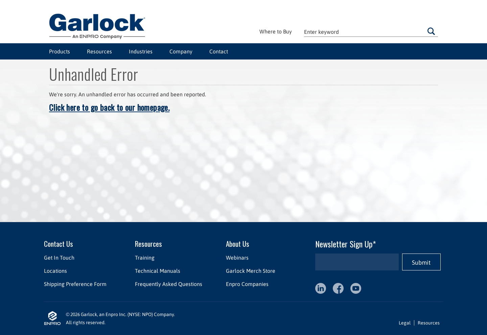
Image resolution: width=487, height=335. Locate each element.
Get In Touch (59, 258)
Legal (405, 323)
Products (59, 51)
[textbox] (371, 32)
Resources (99, 51)
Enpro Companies (247, 284)
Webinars (237, 258)
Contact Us (58, 243)
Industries (141, 51)
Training (145, 258)
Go (431, 31)
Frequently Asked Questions (168, 284)
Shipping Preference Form (75, 284)
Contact (218, 51)
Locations (55, 271)
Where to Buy (275, 31)
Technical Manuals (157, 271)
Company (180, 51)
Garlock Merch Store (250, 271)
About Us (237, 243)
